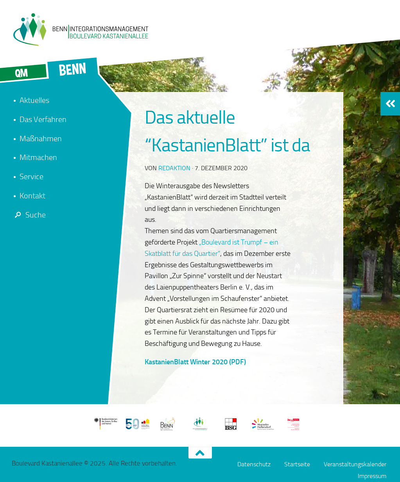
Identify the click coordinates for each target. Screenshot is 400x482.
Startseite (297, 464)
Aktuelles (34, 100)
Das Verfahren (43, 119)
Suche (29, 214)
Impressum (372, 476)
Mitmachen (38, 157)
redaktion (174, 168)
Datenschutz (254, 464)
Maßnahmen (41, 138)
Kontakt (32, 195)
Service (31, 176)
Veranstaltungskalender (355, 464)
